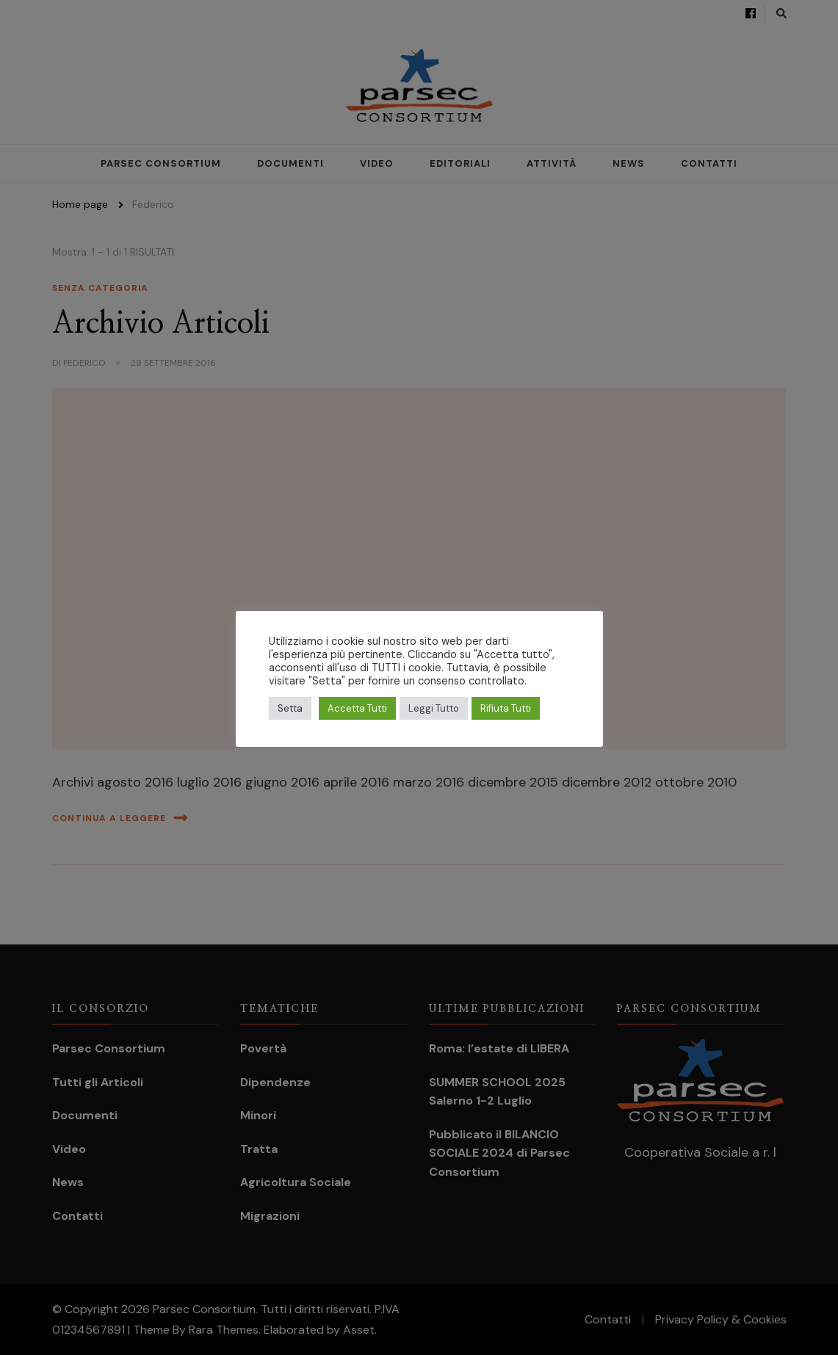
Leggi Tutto (433, 708)
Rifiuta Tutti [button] (505, 708)
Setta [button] (290, 708)
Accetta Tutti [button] (357, 708)
